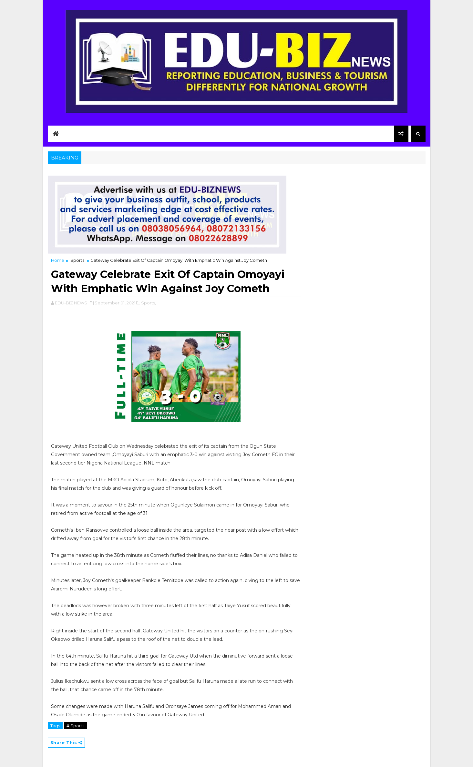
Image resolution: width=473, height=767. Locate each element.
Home (57, 260)
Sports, (148, 302)
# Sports (75, 725)
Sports (77, 260)
